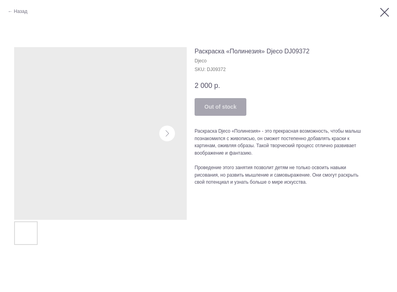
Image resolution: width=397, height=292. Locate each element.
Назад (20, 11)
